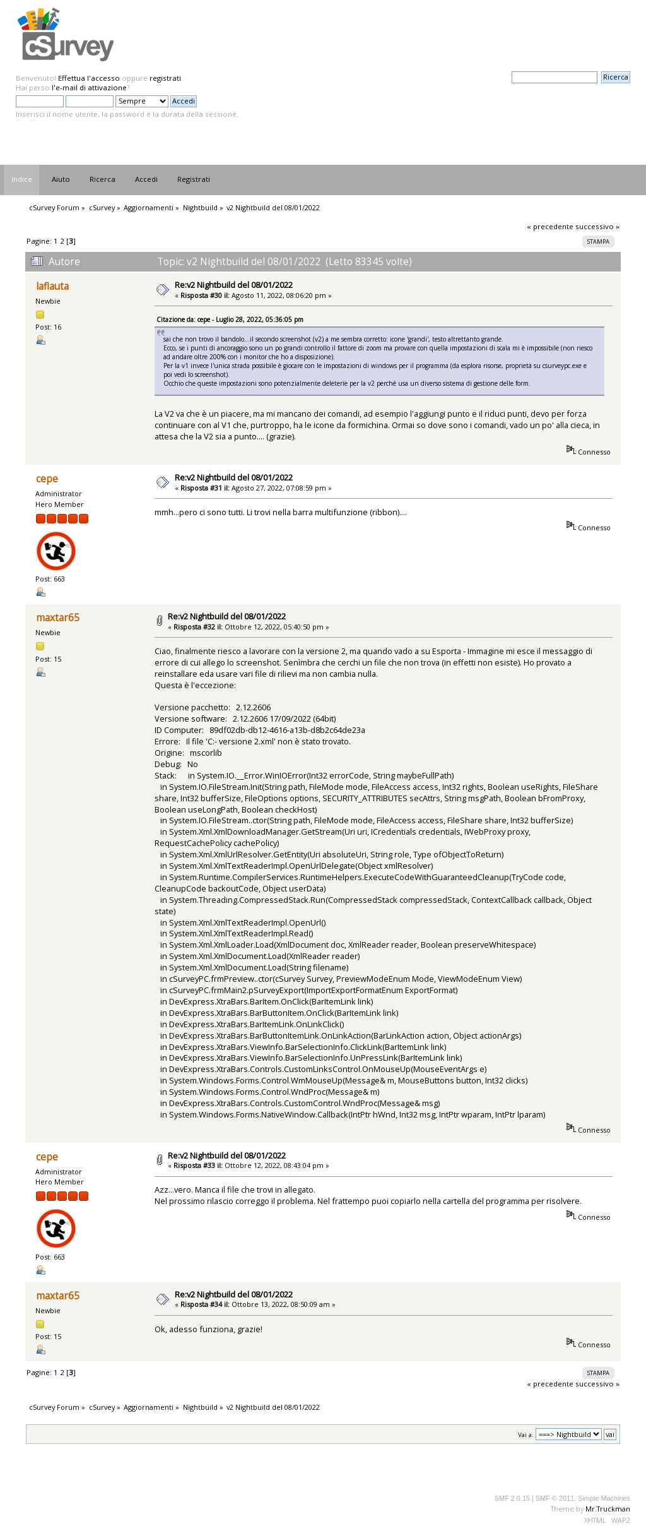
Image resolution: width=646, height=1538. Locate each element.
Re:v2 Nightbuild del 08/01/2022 (234, 284)
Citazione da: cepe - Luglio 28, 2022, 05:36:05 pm (229, 319)
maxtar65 (57, 617)
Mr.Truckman (607, 1508)
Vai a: (526, 1435)
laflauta (52, 286)
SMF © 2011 (555, 1498)
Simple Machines (604, 1498)
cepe (47, 479)
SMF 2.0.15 (512, 1498)
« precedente (550, 226)
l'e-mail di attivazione (89, 87)
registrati (165, 78)
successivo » (597, 226)
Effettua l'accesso (89, 78)
